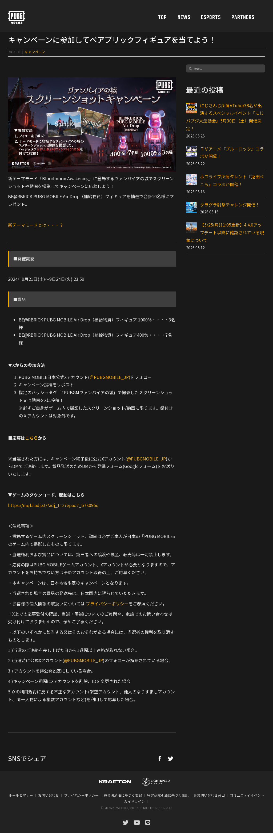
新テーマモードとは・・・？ (35, 225)
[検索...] (225, 68)
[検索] (190, 68)
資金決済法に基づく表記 (123, 795)
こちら (31, 438)
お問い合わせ (48, 795)
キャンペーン (35, 51)
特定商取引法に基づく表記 (167, 795)
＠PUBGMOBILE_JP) (110, 377)
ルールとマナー (21, 795)
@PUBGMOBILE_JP (146, 458)
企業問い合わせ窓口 (209, 795)
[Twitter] (170, 758)
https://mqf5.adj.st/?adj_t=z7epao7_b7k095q (53, 505)
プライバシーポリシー (107, 603)
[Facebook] (160, 758)
